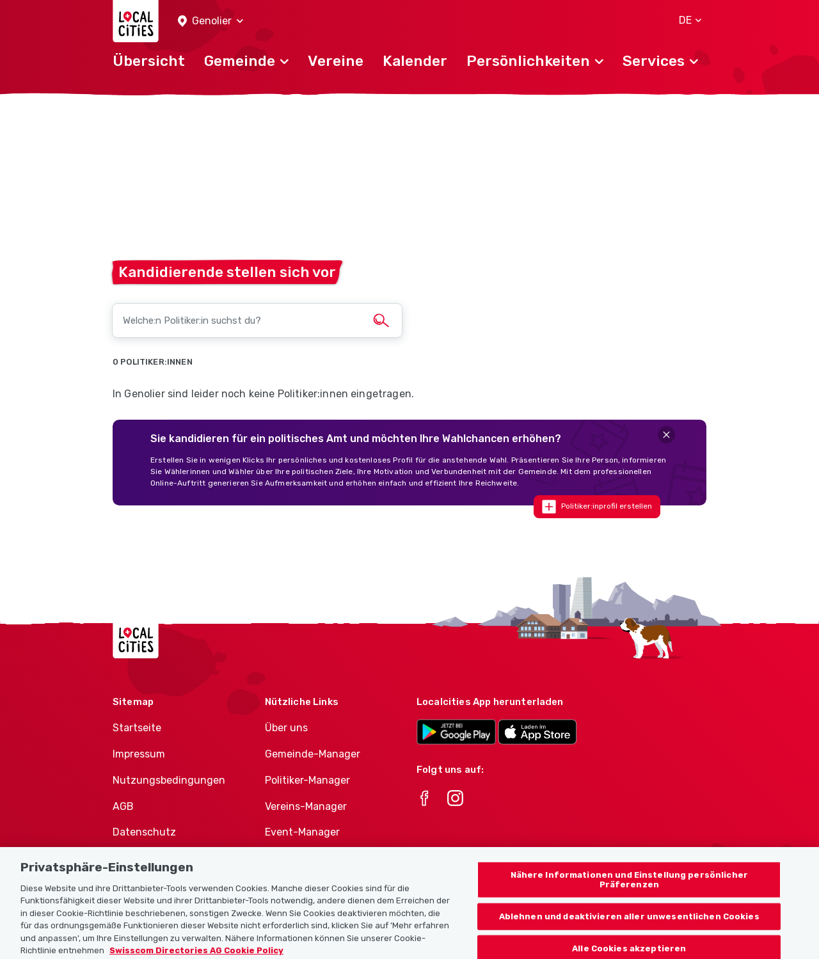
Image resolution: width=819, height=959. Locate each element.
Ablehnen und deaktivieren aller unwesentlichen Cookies (629, 933)
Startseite (137, 728)
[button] (210, 21)
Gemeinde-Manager (312, 754)
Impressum (139, 754)
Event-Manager (302, 832)
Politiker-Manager (307, 780)
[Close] (666, 434)
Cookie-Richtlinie (154, 858)
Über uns (286, 728)
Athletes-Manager (309, 858)
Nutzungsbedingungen (169, 780)
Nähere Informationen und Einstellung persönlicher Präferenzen (629, 897)
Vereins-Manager (306, 806)
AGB (123, 806)
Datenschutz (144, 832)
